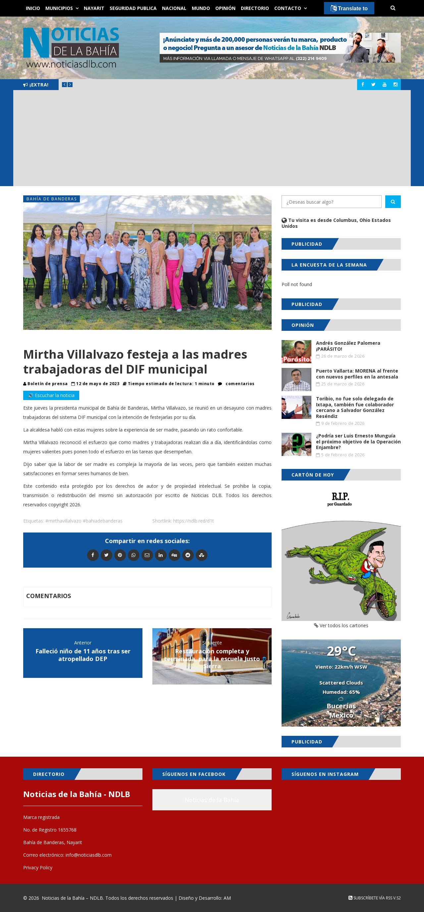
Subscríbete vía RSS (370, 898)
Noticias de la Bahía (212, 800)
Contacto (287, 8)
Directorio (255, 8)
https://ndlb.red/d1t (193, 521)
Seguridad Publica (133, 8)
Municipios (59, 8)
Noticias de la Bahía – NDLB (72, 898)
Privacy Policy (37, 867)
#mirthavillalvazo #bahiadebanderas (84, 521)
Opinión (225, 8)
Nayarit (94, 8)
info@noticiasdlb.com (89, 855)
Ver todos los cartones (341, 625)
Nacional (174, 8)
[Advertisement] (212, 139)
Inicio (33, 8)
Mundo (201, 8)
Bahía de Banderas (51, 199)
